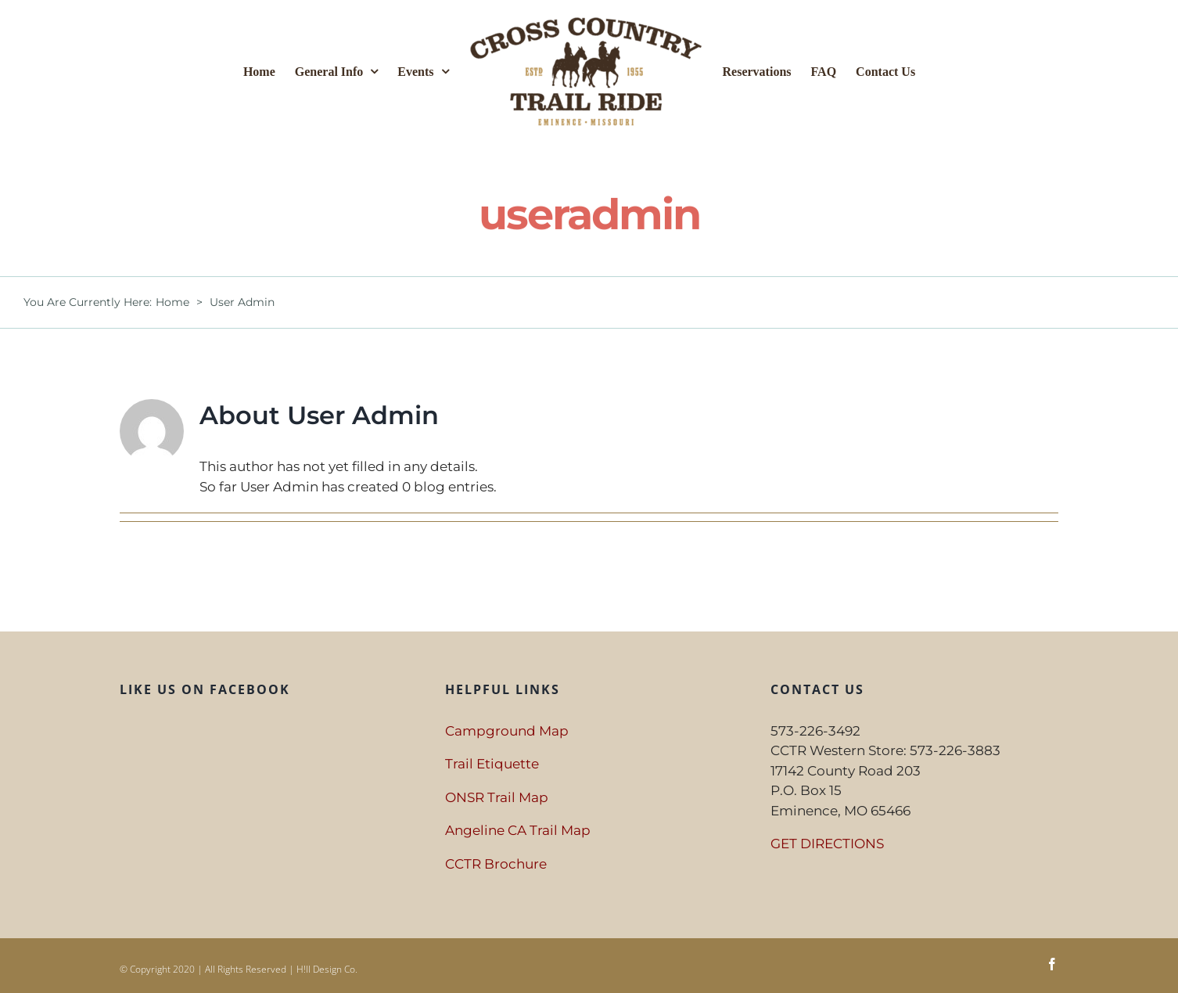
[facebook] (1052, 964)
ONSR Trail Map (496, 797)
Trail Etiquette (492, 764)
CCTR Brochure (496, 864)
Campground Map (507, 731)
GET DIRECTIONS (827, 843)
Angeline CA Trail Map (518, 830)
